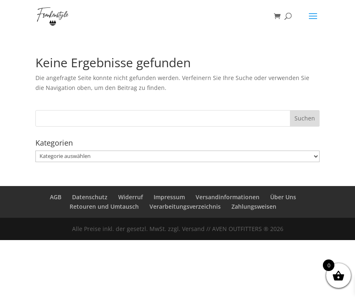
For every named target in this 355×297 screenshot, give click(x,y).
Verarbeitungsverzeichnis (185, 206)
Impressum (169, 197)
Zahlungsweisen (253, 206)
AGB (55, 197)
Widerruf (130, 197)
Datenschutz (89, 197)
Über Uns (283, 197)
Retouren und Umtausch (104, 206)
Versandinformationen (227, 197)
